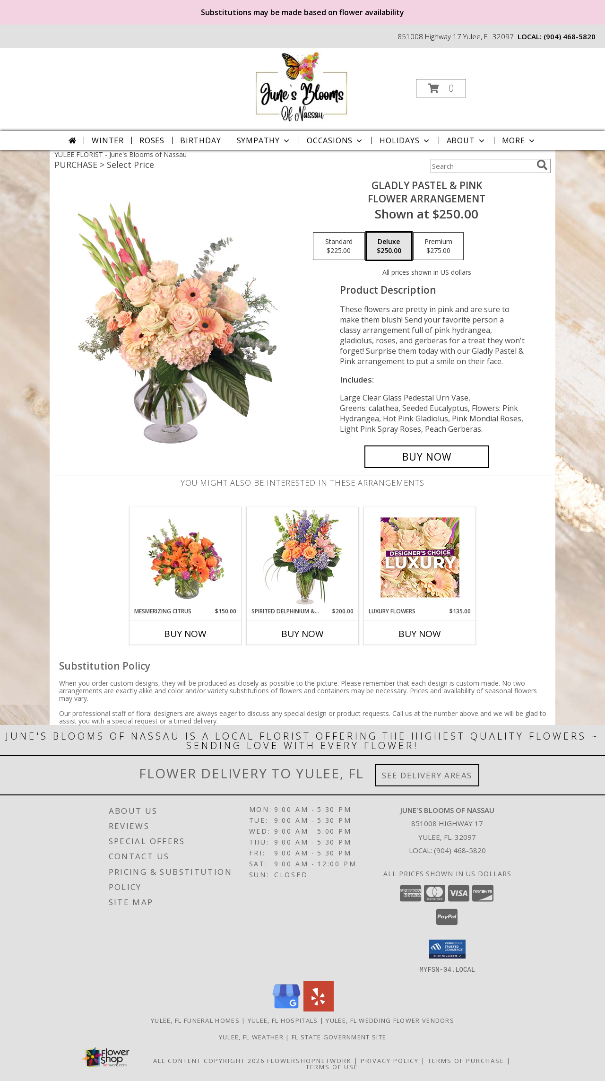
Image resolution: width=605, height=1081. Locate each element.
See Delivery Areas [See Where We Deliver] (427, 775)
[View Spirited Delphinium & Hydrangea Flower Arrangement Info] (302, 557)
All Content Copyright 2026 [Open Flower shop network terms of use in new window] (209, 1060)
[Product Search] (481, 166)
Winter (108, 140)
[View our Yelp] (318, 1008)
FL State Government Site (339, 1036)
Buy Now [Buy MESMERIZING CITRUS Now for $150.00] (185, 634)
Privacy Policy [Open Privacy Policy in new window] (390, 1060)
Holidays (405, 140)
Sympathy (264, 140)
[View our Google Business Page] (286, 1008)
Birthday (200, 140)
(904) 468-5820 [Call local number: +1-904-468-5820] (570, 36)
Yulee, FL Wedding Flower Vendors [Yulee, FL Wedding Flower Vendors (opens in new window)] (390, 1020)
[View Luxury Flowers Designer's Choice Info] (419, 557)
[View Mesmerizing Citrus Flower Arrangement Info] (185, 557)
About (466, 140)
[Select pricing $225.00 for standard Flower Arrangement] (338, 246)
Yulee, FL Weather (251, 1036)
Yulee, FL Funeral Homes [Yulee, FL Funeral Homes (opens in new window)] (195, 1020)
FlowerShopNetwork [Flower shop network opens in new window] (309, 1060)
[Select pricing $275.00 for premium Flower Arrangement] (438, 246)
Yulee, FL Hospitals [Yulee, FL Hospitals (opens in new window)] (283, 1020)
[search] (542, 165)
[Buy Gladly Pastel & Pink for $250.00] (426, 456)
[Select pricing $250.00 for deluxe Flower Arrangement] (389, 246)
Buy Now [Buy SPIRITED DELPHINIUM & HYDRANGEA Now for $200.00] (302, 634)
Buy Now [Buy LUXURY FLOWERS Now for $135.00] (419, 634)
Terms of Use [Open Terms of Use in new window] (332, 1066)
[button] (441, 88)
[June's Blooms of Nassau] (302, 85)
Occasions (335, 140)
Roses (151, 140)
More (519, 140)
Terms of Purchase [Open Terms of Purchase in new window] (466, 1060)
